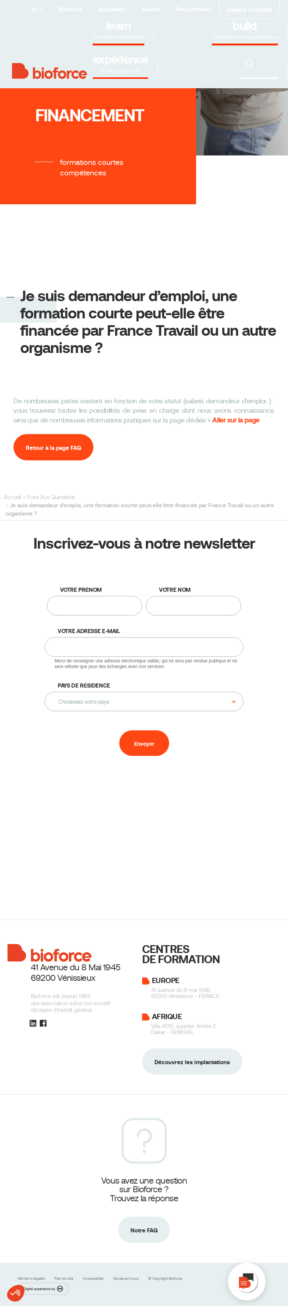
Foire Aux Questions (51, 497)
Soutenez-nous (126, 1278)
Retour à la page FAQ (53, 448)
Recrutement (193, 9)
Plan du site (64, 1278)
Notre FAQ (144, 1230)
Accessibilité (94, 1278)
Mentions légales (32, 1278)
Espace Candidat (249, 9)
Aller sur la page (235, 420)
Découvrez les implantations (192, 1062)
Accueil (12, 497)
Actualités (111, 9)
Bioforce (70, 9)
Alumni (150, 9)
